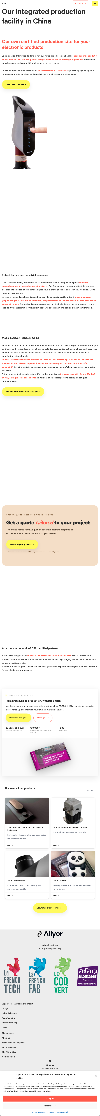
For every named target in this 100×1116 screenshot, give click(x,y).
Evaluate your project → (22, 544)
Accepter (50, 1098)
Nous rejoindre (8, 1057)
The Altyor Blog (9, 1052)
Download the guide (18, 718)
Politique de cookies (38, 1112)
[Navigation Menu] (95, 3)
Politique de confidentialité (58, 1112)
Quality (5, 1027)
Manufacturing (8, 1018)
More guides (43, 718)
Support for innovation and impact (17, 1004)
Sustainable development (13, 1042)
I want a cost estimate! (16, 84)
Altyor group (47, 948)
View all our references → (50, 908)
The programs (8, 1033)
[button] (96, 1076)
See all (91, 790)
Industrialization (9, 1013)
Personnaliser (50, 1106)
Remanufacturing (9, 1022)
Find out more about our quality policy (23, 391)
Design (5, 1008)
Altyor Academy (9, 1047)
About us (6, 1038)
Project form (80, 3)
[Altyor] (4, 3)
